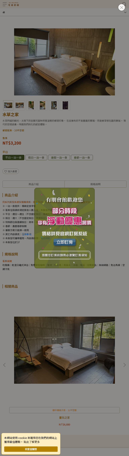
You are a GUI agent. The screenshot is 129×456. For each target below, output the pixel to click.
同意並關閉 (31, 449)
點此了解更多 (32, 442)
